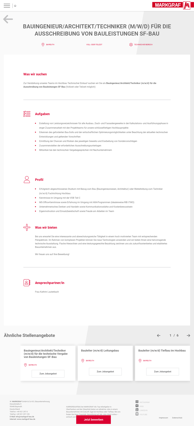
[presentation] (158, 335)
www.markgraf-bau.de (26, 419)
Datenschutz (177, 418)
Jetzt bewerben (93, 419)
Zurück (8, 19)
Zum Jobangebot (48, 373)
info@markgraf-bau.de (25, 417)
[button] (173, 335)
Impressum (163, 418)
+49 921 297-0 (22, 412)
